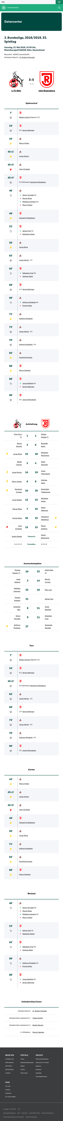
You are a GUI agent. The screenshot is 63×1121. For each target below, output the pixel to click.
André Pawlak (17, 536)
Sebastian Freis (28, 273)
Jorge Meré (23, 247)
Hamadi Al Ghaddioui (38, 182)
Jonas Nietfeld (27, 383)
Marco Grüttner (25, 370)
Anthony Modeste (29, 302)
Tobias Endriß (38, 1018)
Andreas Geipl (27, 276)
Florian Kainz (27, 305)
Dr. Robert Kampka (27, 57)
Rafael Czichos (24, 117)
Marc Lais (48, 590)
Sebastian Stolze (28, 234)
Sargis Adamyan (28, 130)
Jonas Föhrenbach (29, 400)
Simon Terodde (28, 195)
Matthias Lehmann (29, 202)
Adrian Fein (26, 231)
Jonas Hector (24, 156)
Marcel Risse (27, 198)
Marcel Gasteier (38, 1032)
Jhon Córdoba (24, 169)
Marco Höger (24, 143)
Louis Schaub (17, 500)
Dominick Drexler (25, 357)
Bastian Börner (38, 1025)
